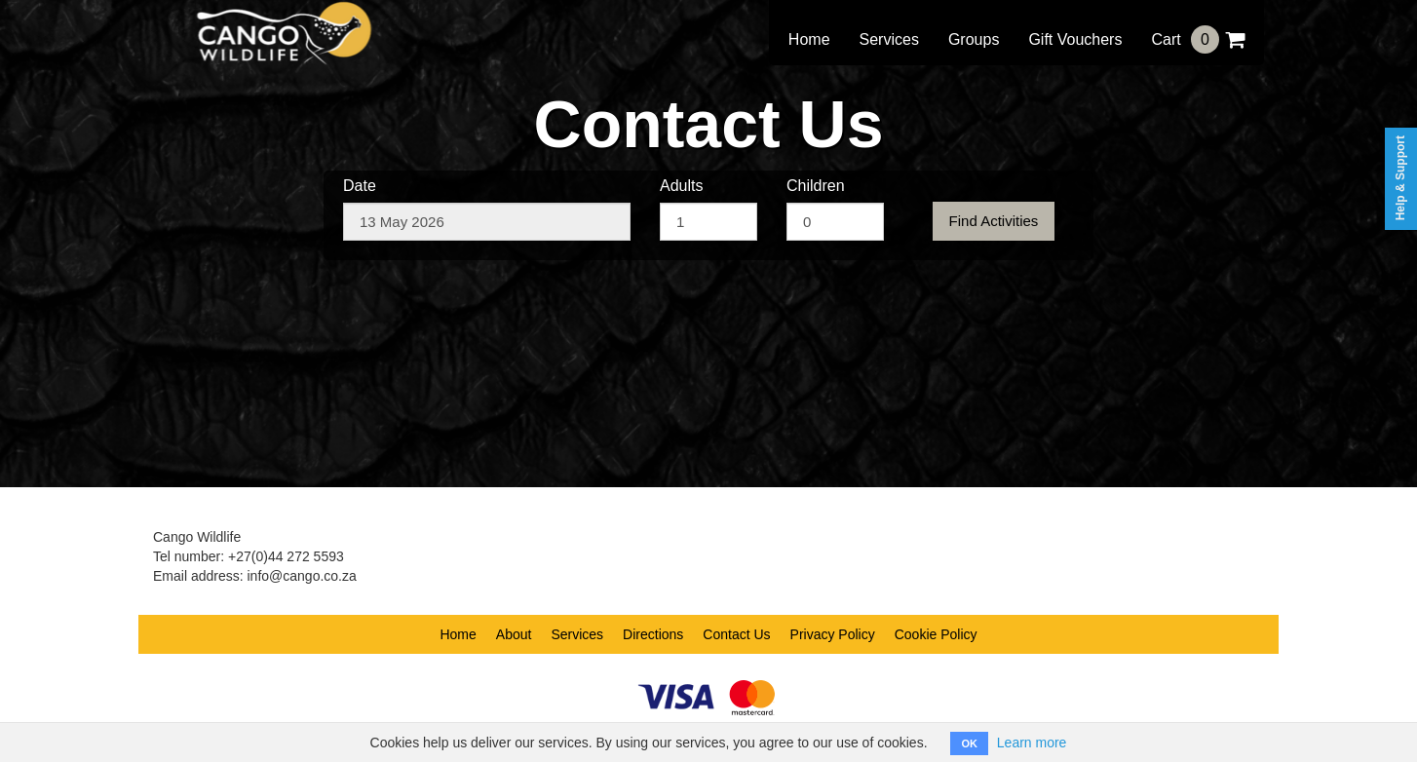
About (514, 634)
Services (889, 39)
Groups (973, 39)
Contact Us (736, 634)
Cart (1198, 39)
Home (809, 39)
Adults (681, 185)
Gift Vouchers (1075, 39)
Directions (653, 634)
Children (815, 185)
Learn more (1032, 742)
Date (359, 185)
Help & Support (1400, 177)
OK (969, 743)
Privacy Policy (832, 634)
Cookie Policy (936, 634)
